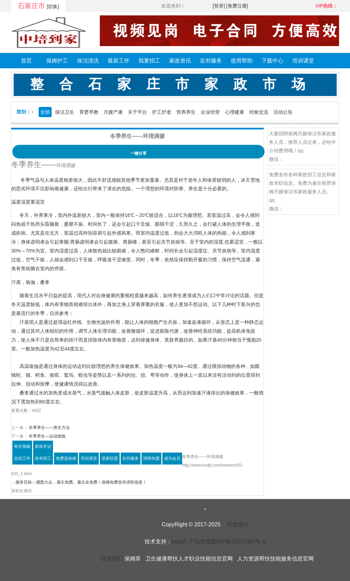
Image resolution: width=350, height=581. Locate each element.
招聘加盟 (151, 458)
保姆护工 (57, 61)
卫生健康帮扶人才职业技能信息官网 (189, 559)
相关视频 (22, 446)
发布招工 (43, 458)
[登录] (219, 6)
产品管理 (200, 541)
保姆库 (132, 559)
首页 (26, 61)
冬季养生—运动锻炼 (47, 436)
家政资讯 (180, 61)
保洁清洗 (88, 61)
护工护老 (161, 112)
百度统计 (237, 524)
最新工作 (119, 61)
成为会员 (172, 458)
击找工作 (22, 458)
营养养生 (186, 112)
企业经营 (210, 112)
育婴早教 (88, 112)
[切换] (53, 6)
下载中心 (272, 61)
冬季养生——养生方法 (49, 427)
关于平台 (137, 112)
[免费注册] (237, 6)
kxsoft (179, 541)
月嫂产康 (113, 112)
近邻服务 (211, 61)
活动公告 (283, 112)
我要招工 (149, 61)
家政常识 (43, 446)
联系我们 (112, 559)
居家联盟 (110, 458)
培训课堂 (303, 61)
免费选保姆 (66, 458)
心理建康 (234, 112)
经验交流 (258, 112)
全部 (45, 112)
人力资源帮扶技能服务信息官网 (275, 559)
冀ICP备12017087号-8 (238, 541)
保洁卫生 (64, 112)
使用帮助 (242, 61)
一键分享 (138, 153)
